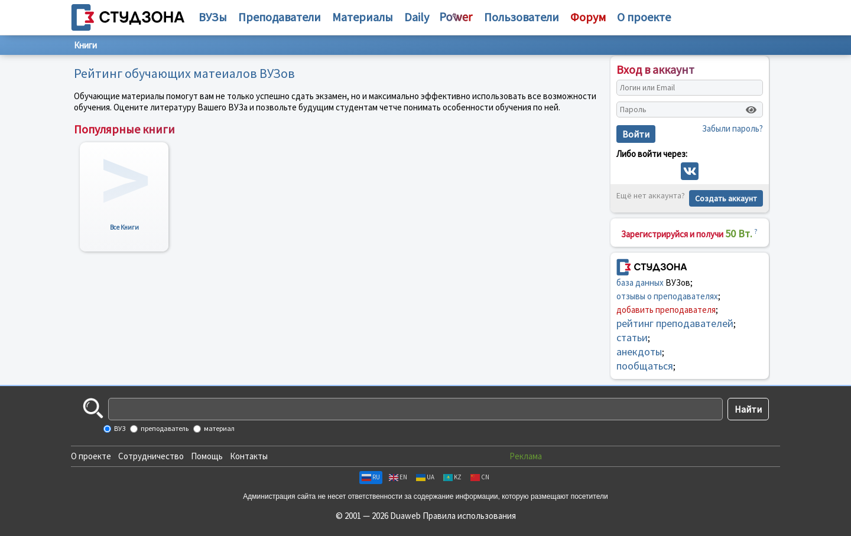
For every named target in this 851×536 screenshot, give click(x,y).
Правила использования (469, 515)
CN (479, 477)
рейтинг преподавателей (674, 323)
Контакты (249, 456)
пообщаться (644, 365)
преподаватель (164, 428)
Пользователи (521, 16)
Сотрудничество (151, 456)
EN (398, 477)
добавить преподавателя (666, 309)
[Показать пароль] (751, 110)
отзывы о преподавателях (667, 296)
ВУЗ (119, 428)
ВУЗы (213, 16)
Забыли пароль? (732, 128)
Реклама (525, 456)
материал (219, 428)
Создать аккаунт (726, 198)
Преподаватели (279, 16)
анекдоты (639, 351)
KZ (452, 477)
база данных (640, 282)
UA (425, 477)
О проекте (91, 456)
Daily (416, 16)
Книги (85, 45)
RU (371, 477)
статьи (632, 337)
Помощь (207, 456)
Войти (635, 134)
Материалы (362, 16)
